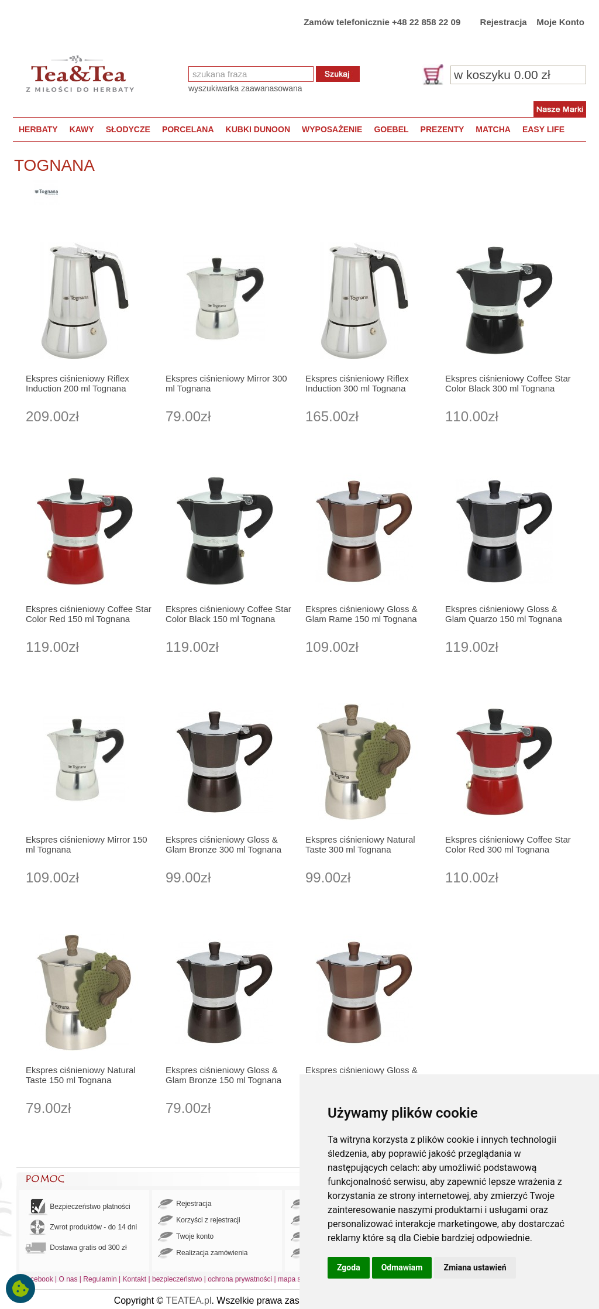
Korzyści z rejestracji (199, 1220)
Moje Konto (560, 22)
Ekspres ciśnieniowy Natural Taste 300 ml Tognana (360, 844)
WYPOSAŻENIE (332, 129)
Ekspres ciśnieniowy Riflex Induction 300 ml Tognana (357, 383)
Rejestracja (503, 22)
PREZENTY (442, 129)
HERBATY (38, 129)
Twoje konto (186, 1237)
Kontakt (134, 1279)
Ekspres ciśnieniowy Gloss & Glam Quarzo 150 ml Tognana (503, 614)
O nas (68, 1279)
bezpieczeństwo (177, 1279)
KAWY (82, 129)
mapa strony (297, 1279)
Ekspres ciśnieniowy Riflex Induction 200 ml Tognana (77, 383)
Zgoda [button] (348, 1267)
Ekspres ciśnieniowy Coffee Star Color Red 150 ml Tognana (89, 614)
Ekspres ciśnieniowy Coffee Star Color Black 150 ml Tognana (228, 614)
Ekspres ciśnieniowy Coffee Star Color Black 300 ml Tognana (508, 383)
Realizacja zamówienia (202, 1253)
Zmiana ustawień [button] (474, 1267)
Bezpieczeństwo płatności (77, 1206)
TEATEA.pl (189, 1300)
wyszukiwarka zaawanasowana (245, 88)
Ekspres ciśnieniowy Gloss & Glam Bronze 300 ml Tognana (223, 844)
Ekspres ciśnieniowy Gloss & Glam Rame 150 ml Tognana (361, 614)
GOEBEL (391, 129)
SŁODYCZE (128, 129)
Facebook (37, 1279)
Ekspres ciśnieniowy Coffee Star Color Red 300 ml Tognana (508, 844)
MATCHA (493, 129)
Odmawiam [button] (402, 1267)
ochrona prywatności (240, 1279)
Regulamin (99, 1279)
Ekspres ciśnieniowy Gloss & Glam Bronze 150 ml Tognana (223, 1075)
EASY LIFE (543, 129)
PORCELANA (188, 129)
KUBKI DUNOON (258, 129)
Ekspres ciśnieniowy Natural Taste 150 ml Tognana (81, 1075)
